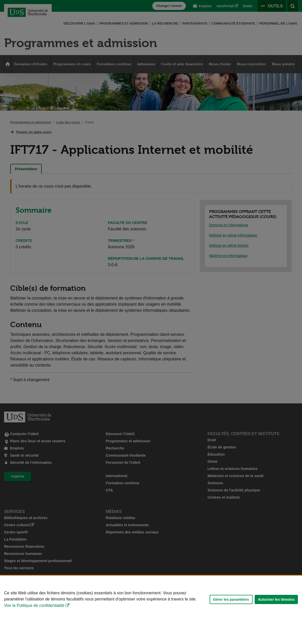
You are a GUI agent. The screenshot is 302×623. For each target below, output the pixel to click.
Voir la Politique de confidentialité (34, 605)
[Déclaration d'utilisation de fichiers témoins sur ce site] (151, 599)
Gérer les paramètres (231, 599)
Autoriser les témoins (276, 599)
